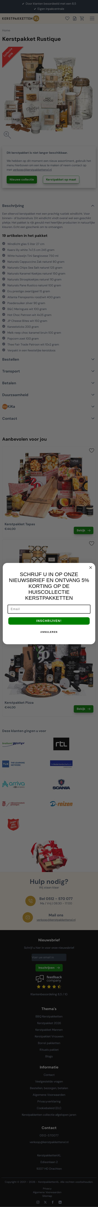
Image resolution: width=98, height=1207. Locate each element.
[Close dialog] (90, 567)
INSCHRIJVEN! (49, 620)
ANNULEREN (49, 632)
